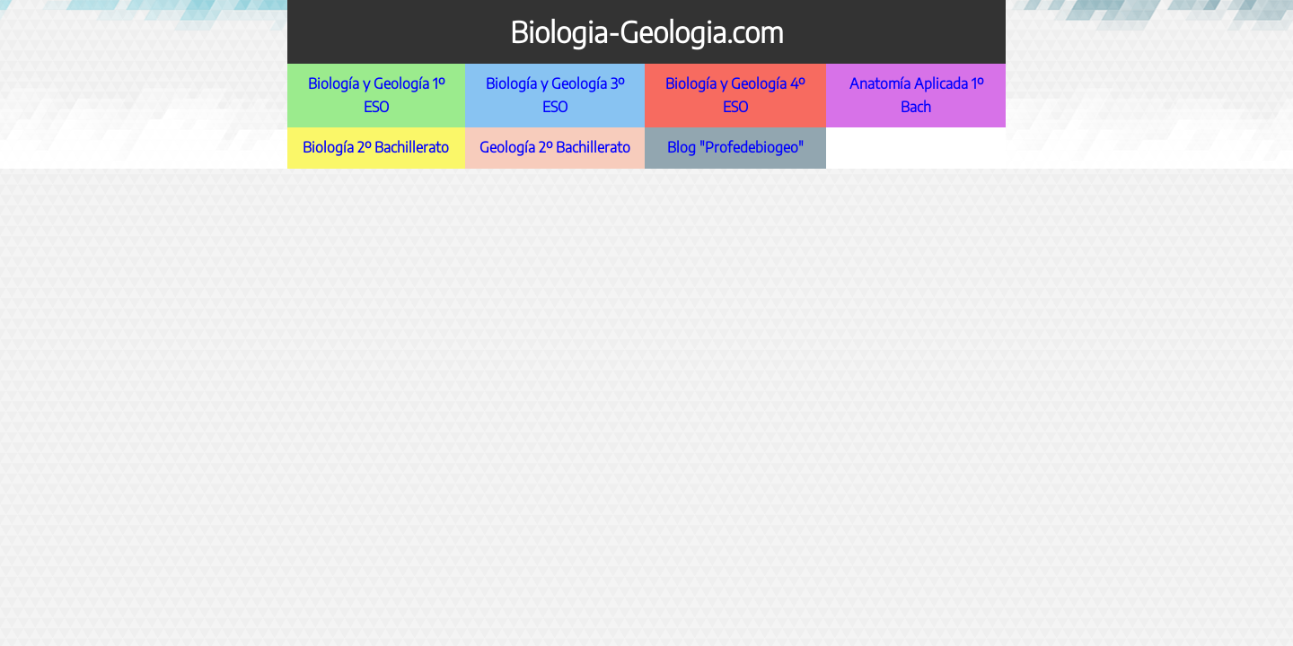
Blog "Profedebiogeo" (735, 147)
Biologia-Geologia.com (647, 31)
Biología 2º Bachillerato (376, 147)
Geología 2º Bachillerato (554, 147)
